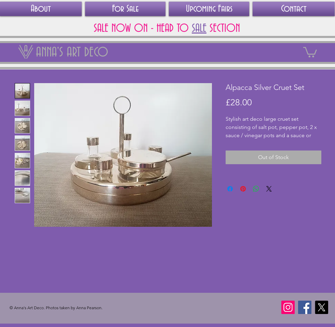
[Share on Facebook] (230, 189)
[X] (321, 307)
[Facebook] (304, 307)
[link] (310, 51)
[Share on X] (269, 189)
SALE (199, 28)
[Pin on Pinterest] (243, 189)
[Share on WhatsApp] (256, 189)
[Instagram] (288, 307)
